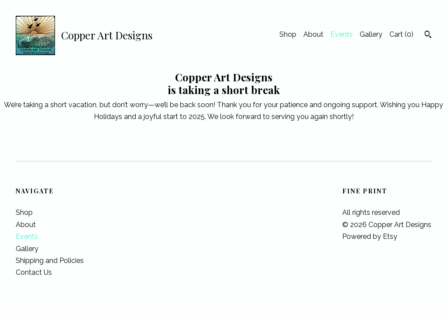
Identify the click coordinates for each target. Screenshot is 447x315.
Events (341, 34)
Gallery (371, 34)
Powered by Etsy (369, 236)
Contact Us (34, 272)
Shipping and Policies (50, 260)
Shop (287, 34)
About (313, 34)
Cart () (401, 34)
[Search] (428, 35)
